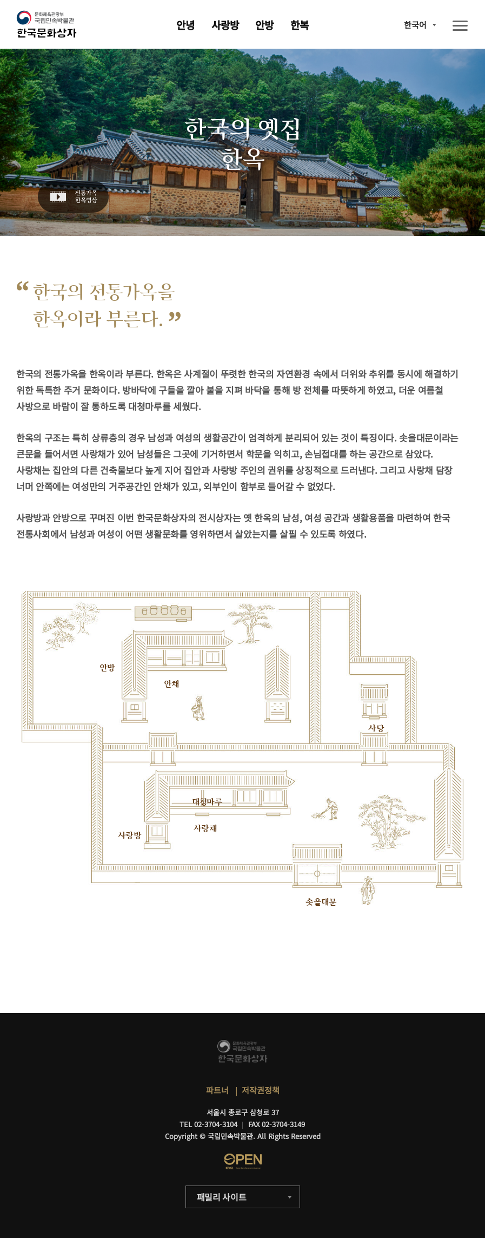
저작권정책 (261, 1090)
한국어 (415, 24)
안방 (264, 24)
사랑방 (225, 24)
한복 (299, 24)
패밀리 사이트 (222, 1196)
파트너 (217, 1090)
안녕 (185, 24)
